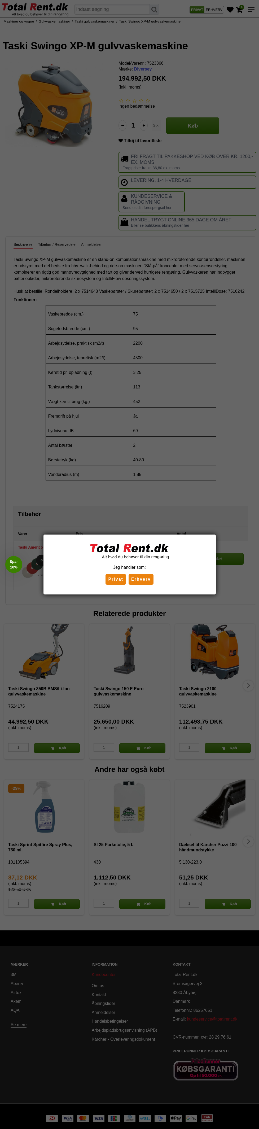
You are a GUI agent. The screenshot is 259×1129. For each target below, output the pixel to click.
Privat (115, 579)
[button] (13, 564)
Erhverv (141, 579)
